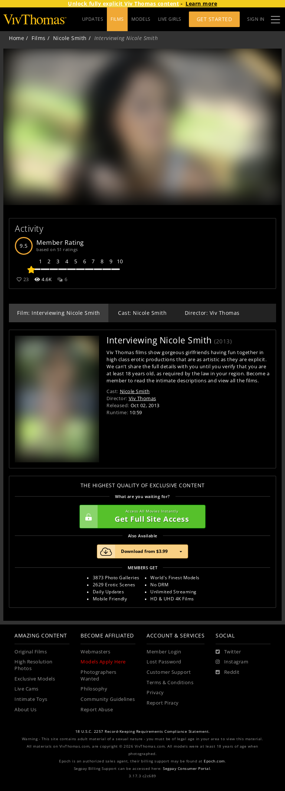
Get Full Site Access (141, 516)
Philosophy (94, 689)
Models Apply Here (103, 662)
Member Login (164, 652)
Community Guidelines (108, 699)
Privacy (155, 692)
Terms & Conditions (170, 682)
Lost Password (164, 662)
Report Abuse (97, 709)
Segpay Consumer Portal (186, 768)
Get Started (214, 19)
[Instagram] (232, 662)
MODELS (141, 19)
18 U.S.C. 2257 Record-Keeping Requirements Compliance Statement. (142, 731)
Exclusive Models (34, 679)
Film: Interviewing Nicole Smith (58, 312)
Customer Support (169, 672)
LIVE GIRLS (169, 19)
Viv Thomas (142, 398)
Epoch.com (214, 761)
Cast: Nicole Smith (142, 312)
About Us (25, 709)
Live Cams (26, 689)
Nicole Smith (70, 38)
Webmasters (95, 652)
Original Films (30, 652)
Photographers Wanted (99, 675)
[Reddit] (228, 672)
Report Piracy (163, 703)
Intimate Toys (31, 699)
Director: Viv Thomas (212, 312)
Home (16, 38)
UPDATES (93, 19)
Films (39, 38)
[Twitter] (228, 652)
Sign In (256, 19)
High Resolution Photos (33, 665)
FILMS (117, 19)
